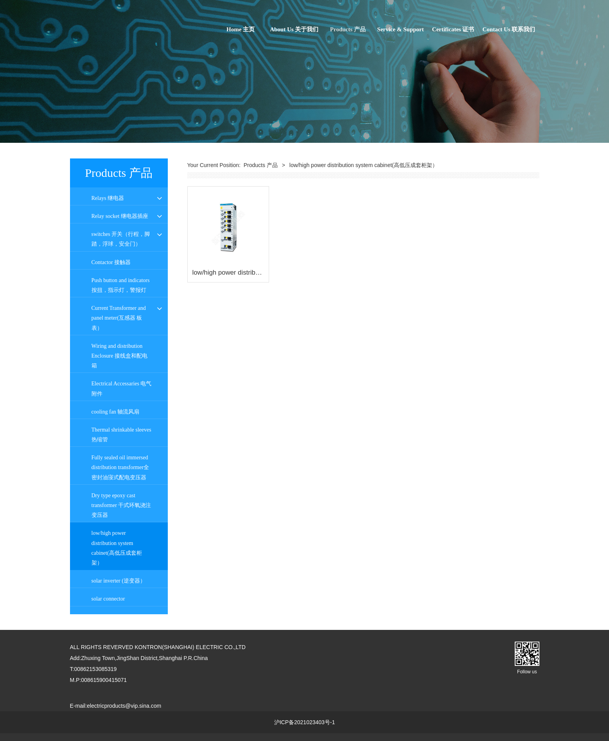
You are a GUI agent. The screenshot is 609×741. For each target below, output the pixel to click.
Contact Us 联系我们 (509, 29)
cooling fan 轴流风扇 (116, 412)
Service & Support (400, 29)
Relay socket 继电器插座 (120, 216)
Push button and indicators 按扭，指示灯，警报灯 (121, 285)
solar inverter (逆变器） (119, 581)
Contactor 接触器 (111, 262)
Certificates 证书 (453, 29)
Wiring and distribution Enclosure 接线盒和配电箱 (119, 356)
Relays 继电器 (108, 198)
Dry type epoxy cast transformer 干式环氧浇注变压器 (121, 505)
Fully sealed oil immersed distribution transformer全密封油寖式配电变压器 (120, 467)
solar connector (108, 599)
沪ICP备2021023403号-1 (304, 722)
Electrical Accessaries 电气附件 (122, 388)
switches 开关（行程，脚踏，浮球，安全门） (121, 239)
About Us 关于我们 (294, 29)
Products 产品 (348, 29)
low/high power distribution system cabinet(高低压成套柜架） (117, 548)
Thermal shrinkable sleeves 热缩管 (121, 434)
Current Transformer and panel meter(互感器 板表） (119, 318)
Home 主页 (240, 29)
